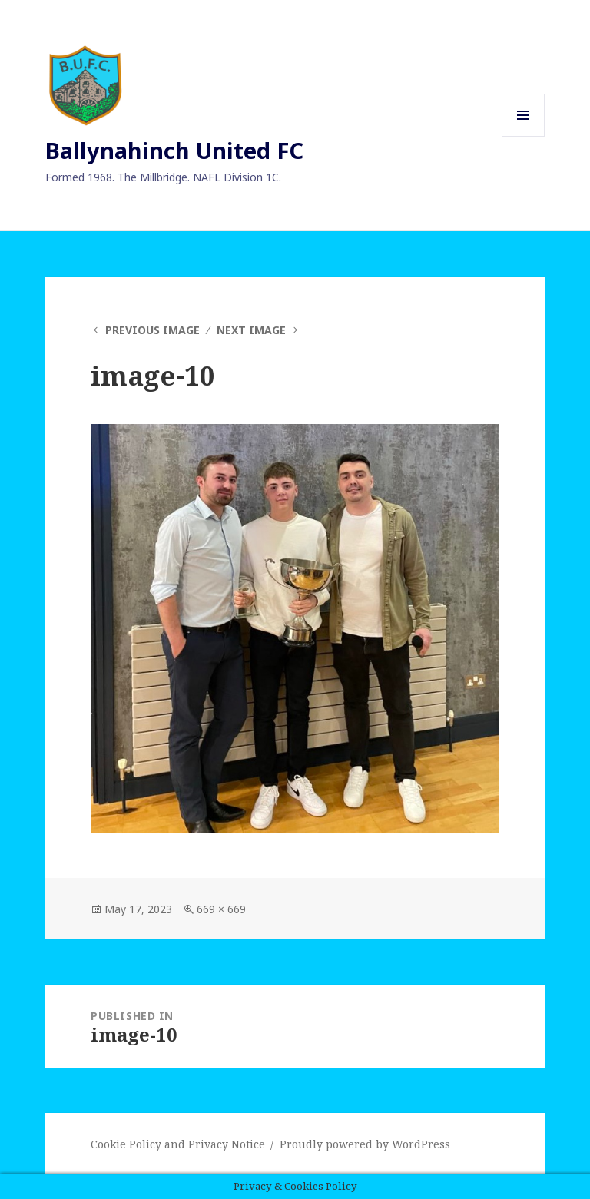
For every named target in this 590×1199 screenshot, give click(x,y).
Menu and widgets (523, 136)
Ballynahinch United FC (174, 150)
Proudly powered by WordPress (365, 1144)
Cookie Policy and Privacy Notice (178, 1144)
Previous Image (152, 330)
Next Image (251, 330)
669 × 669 (221, 909)
